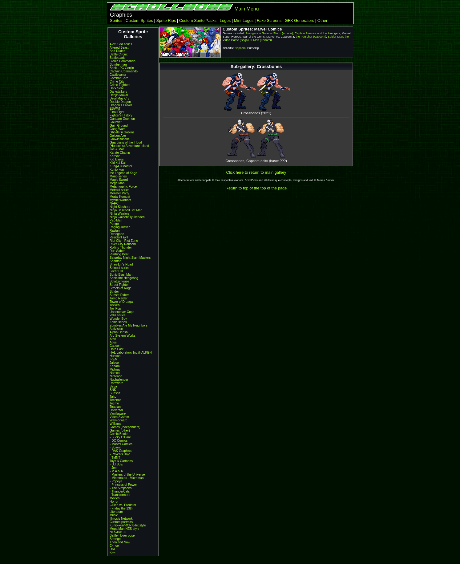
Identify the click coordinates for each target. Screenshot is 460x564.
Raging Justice (120, 227)
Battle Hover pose (122, 535)
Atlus (113, 342)
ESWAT (115, 108)
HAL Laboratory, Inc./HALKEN (131, 352)
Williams (115, 423)
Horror (114, 501)
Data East (116, 349)
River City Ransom (123, 244)
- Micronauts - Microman (126, 478)
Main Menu (246, 8)
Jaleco (114, 362)
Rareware (116, 383)
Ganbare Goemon (122, 118)
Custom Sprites (139, 20)
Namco (114, 373)
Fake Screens (269, 20)
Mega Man (117, 183)
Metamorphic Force (123, 186)
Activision (116, 329)
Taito (113, 396)
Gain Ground (119, 125)
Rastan (114, 230)
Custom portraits (121, 522)
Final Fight (117, 112)
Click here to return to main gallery (256, 172)
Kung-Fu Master (121, 166)
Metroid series (119, 190)
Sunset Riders (119, 295)
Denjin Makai (119, 95)
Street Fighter (119, 284)
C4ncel (114, 545)
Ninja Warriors (119, 213)
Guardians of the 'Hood (126, 142)
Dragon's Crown (121, 105)
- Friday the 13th (121, 508)
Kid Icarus (117, 159)
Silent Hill (116, 271)
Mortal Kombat (120, 196)
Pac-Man (116, 220)
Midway (115, 369)
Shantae (115, 261)
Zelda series (118, 322)
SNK (113, 390)
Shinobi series (119, 268)
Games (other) (120, 430)
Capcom (115, 345)
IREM (114, 359)
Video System (119, 417)
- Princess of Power (123, 484)
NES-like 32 (118, 532)
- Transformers (120, 495)
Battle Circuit (118, 54)
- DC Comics (118, 440)
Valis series (118, 315)
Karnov (114, 156)
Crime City (117, 81)
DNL (113, 549)
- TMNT (115, 457)
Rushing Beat (119, 254)
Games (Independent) (125, 427)
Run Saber (117, 251)
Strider (114, 291)
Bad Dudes (117, 51)
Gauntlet (116, 122)
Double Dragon (120, 101)
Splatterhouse (119, 281)
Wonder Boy (118, 318)
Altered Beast (119, 47)
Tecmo (114, 403)
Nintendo (116, 376)
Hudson (115, 356)
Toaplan (115, 406)
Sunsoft (115, 393)
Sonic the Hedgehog (124, 278)
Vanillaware (118, 413)
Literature (116, 511)
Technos (115, 400)
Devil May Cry (119, 98)
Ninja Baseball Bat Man (126, 210)
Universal (116, 410)
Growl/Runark (119, 139)
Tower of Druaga (121, 301)
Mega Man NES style (124, 528)
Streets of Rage (120, 288)
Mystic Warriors (120, 200)
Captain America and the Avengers (317, 33)
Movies (114, 498)
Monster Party (119, 193)
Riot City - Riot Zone (124, 240)
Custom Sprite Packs (197, 20)
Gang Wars (117, 129)
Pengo (114, 223)
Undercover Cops (122, 312)
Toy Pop (115, 308)
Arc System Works (122, 335)
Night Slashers (120, 207)
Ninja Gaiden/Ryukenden (127, 217)
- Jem (114, 467)
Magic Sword (119, 179)
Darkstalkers (118, 91)
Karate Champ (120, 152)
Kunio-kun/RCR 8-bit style (128, 525)
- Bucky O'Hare (120, 437)
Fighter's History (121, 115)
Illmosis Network (121, 518)
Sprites (116, 20)
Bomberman (118, 64)
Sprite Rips (166, 20)
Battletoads (117, 57)
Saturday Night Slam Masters (130, 257)
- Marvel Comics (121, 444)
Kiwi (112, 552)
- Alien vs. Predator (123, 505)
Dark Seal (116, 88)
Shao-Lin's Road (121, 264)
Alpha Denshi (119, 332)
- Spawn (115, 447)
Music (114, 515)
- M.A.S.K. (117, 471)
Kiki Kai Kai (118, 162)
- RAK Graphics (120, 450)
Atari (113, 339)
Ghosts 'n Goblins (122, 132)
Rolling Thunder (121, 247)
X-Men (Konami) (261, 40)
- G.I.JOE (116, 464)
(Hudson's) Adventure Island (129, 146)
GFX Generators (299, 20)
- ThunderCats (120, 491)
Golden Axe (118, 135)
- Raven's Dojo (120, 454)
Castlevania (118, 74)
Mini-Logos (244, 20)
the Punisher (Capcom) (311, 36)
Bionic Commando (122, 61)
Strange (115, 539)
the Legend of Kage (123, 173)
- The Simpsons (120, 488)
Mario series (118, 176)
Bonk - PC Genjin (122, 68)
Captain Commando (124, 71)
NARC (114, 203)
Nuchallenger (119, 379)
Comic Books (119, 434)
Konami (115, 366)
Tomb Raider (118, 298)
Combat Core (119, 78)
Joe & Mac (117, 149)
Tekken (114, 305)
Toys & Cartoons (121, 461)
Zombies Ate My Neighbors (128, 325)
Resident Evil (119, 237)
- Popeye (116, 481)
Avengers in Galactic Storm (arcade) (269, 33)
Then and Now (120, 542)
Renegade (117, 234)
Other (322, 20)
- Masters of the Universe (127, 474)
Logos (225, 20)
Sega (113, 386)
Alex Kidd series (121, 44)
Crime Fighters (120, 85)
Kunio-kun (117, 169)
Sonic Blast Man (121, 274)
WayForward (118, 420)
